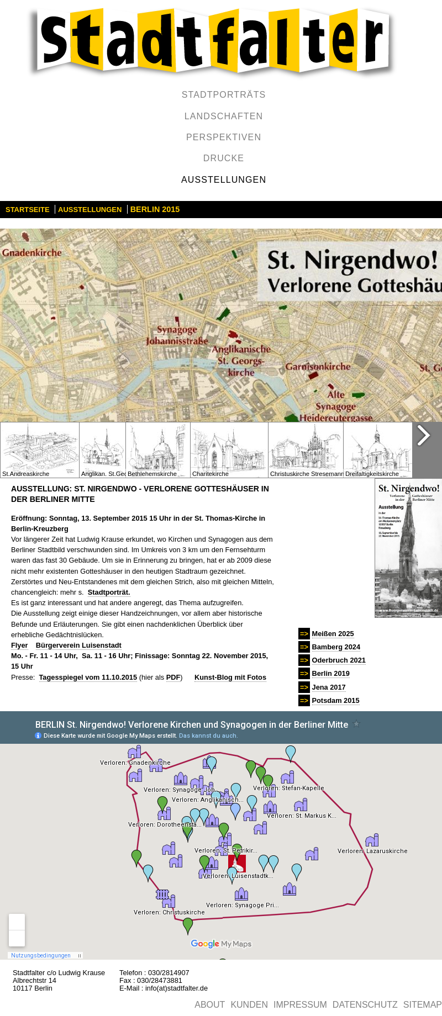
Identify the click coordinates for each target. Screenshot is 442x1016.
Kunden (249, 1004)
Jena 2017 (329, 687)
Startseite (28, 209)
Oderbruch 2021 (339, 660)
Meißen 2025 (333, 633)
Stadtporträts (224, 94)
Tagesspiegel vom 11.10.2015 (88, 677)
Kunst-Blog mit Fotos (230, 677)
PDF (173, 677)
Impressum (300, 1004)
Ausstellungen (223, 179)
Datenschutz (365, 1004)
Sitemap (422, 1004)
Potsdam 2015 (336, 700)
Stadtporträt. (109, 592)
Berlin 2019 (331, 673)
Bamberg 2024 (336, 647)
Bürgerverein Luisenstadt (79, 645)
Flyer (19, 645)
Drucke (223, 158)
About (209, 1004)
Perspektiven (223, 137)
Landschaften (224, 116)
